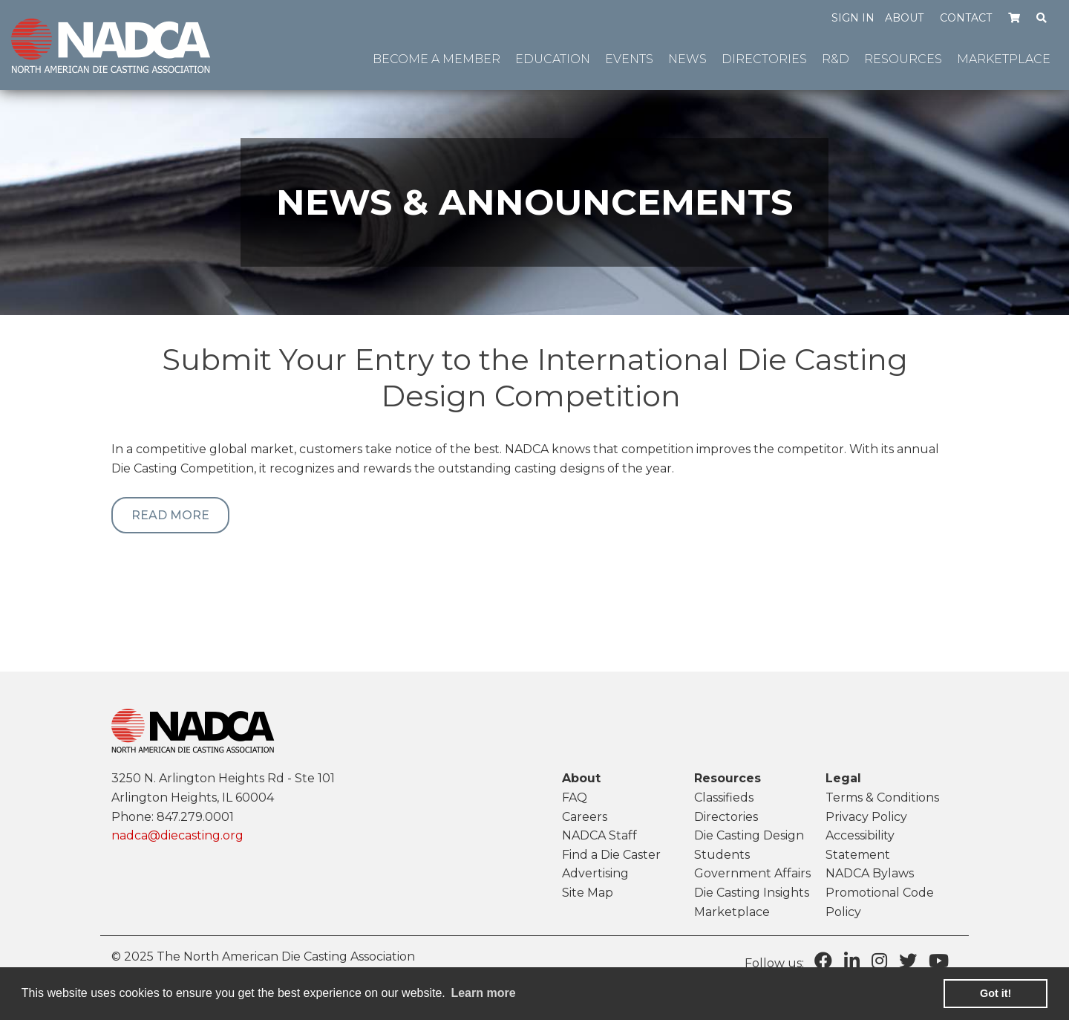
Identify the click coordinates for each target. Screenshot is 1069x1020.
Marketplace (732, 912)
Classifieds (723, 797)
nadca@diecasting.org (177, 835)
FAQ (574, 797)
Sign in (853, 18)
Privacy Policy (866, 817)
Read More (170, 515)
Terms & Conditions (882, 797)
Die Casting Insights (751, 893)
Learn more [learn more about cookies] (483, 993)
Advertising (595, 873)
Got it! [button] (995, 993)
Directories (726, 817)
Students (722, 855)
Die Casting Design (749, 835)
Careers (584, 817)
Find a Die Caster (611, 855)
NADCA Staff (599, 835)
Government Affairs (752, 873)
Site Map (587, 893)
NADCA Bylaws (870, 873)
